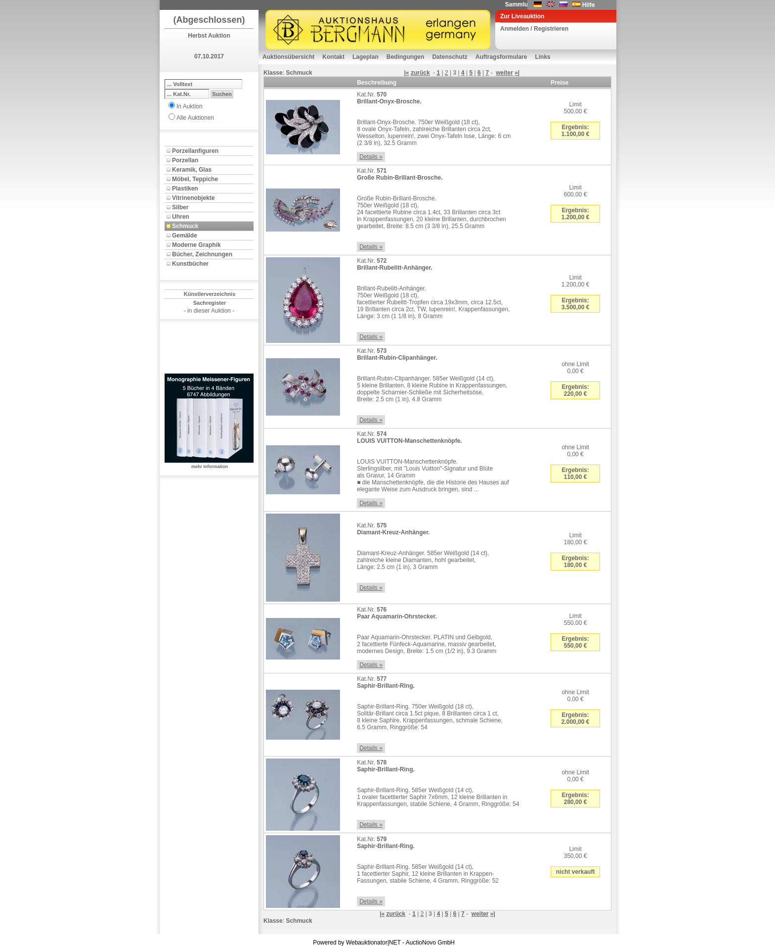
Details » (371, 156)
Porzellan (185, 160)
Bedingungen (406, 56)
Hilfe (588, 4)
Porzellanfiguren (195, 150)
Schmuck (185, 226)
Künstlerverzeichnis (210, 294)
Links (542, 56)
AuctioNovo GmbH (430, 942)
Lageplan (365, 56)
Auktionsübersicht (288, 56)
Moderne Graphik (196, 244)
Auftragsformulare (501, 56)
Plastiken (185, 188)
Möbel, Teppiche (195, 179)
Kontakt (333, 56)
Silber (180, 207)
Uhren (180, 216)
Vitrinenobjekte (193, 197)
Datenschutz (449, 56)
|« (406, 72)
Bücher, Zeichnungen (202, 254)
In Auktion (189, 106)
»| (517, 72)
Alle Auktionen (195, 117)
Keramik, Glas (192, 169)
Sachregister (209, 303)
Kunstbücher (190, 263)
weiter (504, 72)
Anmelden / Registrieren (534, 28)
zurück (420, 72)
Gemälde (184, 235)
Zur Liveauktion (522, 16)
